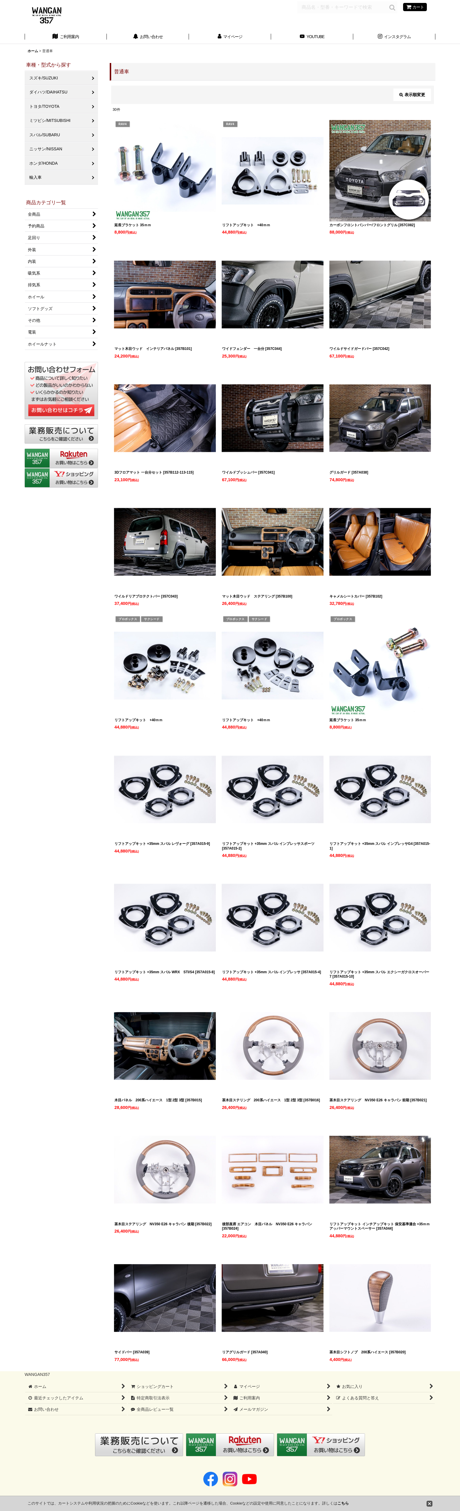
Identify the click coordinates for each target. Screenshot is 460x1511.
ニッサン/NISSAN (45, 149)
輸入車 (35, 177)
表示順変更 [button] (412, 94)
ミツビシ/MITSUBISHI (49, 120)
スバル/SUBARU (44, 134)
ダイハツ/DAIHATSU (48, 92)
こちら (343, 1503)
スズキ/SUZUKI (43, 78)
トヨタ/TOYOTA (44, 106)
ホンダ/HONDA (43, 163)
